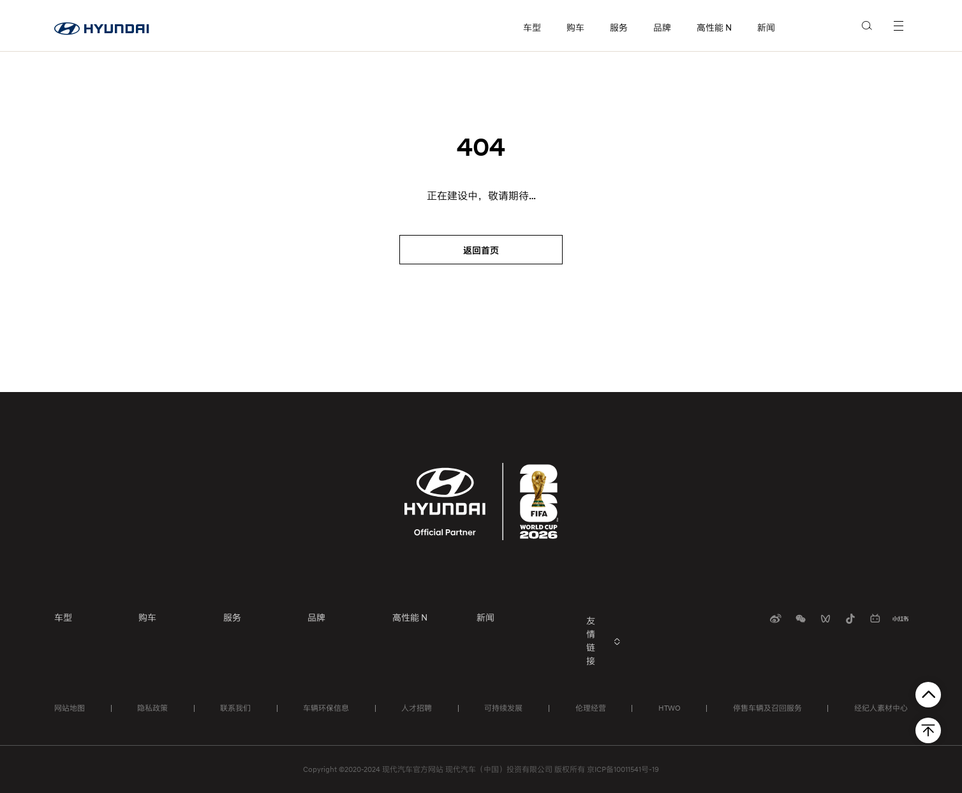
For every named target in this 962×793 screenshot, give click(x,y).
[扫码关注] (775, 618)
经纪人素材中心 (881, 708)
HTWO (669, 708)
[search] (867, 24)
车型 (532, 27)
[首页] (102, 25)
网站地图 (69, 708)
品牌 (662, 27)
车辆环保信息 (326, 708)
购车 (575, 27)
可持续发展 (503, 708)
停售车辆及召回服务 (767, 708)
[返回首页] (481, 249)
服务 (619, 27)
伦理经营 (590, 708)
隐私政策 (152, 708)
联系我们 (235, 708)
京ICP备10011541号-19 (623, 769)
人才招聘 (416, 708)
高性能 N (714, 27)
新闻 (766, 27)
